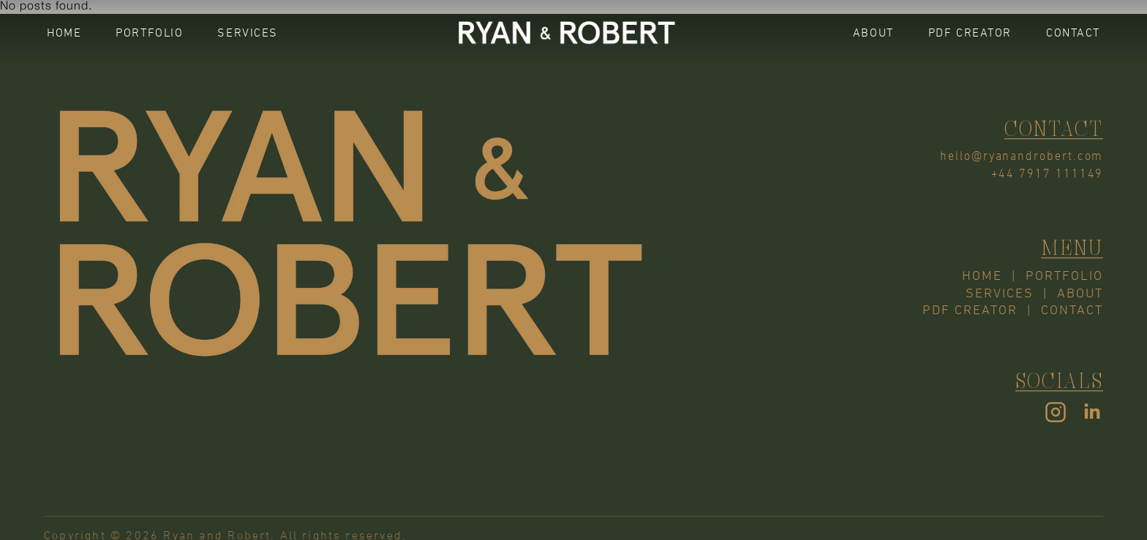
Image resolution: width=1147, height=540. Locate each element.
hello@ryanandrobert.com (1021, 154)
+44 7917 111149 (1046, 172)
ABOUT (873, 32)
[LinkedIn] (1092, 413)
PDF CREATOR (970, 32)
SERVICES (247, 32)
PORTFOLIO (149, 32)
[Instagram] (1056, 413)
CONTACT (1073, 32)
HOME (64, 32)
